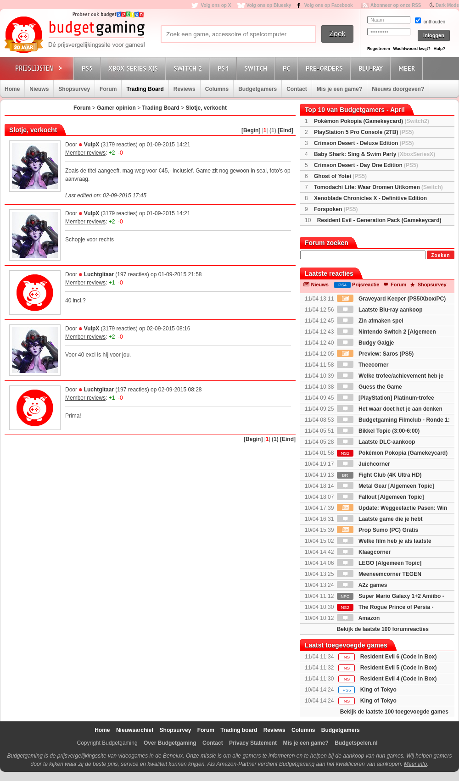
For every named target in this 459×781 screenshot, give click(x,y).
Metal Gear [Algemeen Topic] (385, 486)
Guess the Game (369, 387)
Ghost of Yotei (340, 176)
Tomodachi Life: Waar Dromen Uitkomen (378, 187)
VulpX (92, 144)
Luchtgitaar (99, 274)
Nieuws (39, 89)
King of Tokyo (378, 689)
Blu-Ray (372, 68)
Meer (408, 68)
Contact (296, 89)
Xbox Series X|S (134, 68)
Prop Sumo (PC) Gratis (377, 530)
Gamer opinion (116, 108)
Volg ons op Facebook (328, 5)
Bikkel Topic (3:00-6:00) (378, 431)
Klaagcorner (364, 552)
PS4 (224, 68)
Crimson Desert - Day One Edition (366, 165)
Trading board (238, 730)
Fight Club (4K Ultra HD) (379, 475)
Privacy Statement (253, 743)
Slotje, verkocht (206, 108)
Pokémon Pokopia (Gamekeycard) (371, 121)
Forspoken (336, 209)
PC (288, 68)
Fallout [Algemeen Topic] (380, 497)
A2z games (362, 585)
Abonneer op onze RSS (395, 5)
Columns (217, 89)
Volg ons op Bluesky (268, 5)
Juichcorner (363, 464)
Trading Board (144, 89)
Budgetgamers (257, 89)
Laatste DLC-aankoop (376, 442)
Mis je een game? (339, 89)
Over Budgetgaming (170, 743)
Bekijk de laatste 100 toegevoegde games (394, 711)
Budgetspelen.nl (356, 743)
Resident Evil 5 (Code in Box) (398, 667)
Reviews (185, 89)
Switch (257, 68)
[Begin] (250, 130)
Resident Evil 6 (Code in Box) (398, 656)
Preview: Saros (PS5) (375, 354)
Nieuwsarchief (134, 730)
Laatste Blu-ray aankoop (380, 310)
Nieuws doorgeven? (398, 89)
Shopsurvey (74, 89)
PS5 (88, 68)
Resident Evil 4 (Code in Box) (398, 678)
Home (12, 89)
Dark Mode (447, 5)
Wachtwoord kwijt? (412, 48)
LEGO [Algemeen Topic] (379, 563)
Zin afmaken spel (370, 321)
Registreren (378, 48)
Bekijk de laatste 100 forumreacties (383, 629)
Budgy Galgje (365, 343)
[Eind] (285, 130)
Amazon (358, 618)
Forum (108, 89)
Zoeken (440, 255)
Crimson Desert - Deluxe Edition (364, 143)
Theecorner (363, 365)
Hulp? (439, 48)
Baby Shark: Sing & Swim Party (374, 154)
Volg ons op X (216, 5)
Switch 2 (189, 68)
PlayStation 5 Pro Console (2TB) (364, 132)
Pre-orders (326, 68)
